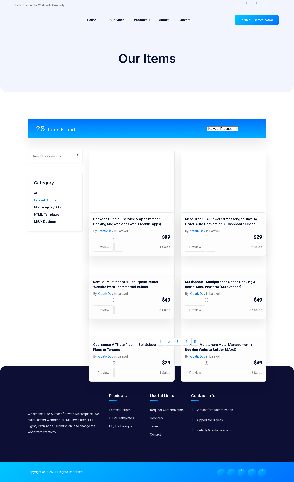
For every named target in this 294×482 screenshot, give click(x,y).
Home (91, 20)
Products (142, 20)
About (164, 20)
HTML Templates (46, 214)
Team (154, 426)
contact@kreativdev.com (213, 430)
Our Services (115, 20)
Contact (184, 20)
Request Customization (256, 20)
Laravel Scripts (45, 200)
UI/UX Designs (45, 222)
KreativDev (105, 356)
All (36, 193)
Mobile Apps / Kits (47, 207)
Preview (103, 373)
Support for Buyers (209, 420)
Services (156, 418)
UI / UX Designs (120, 426)
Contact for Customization (214, 410)
